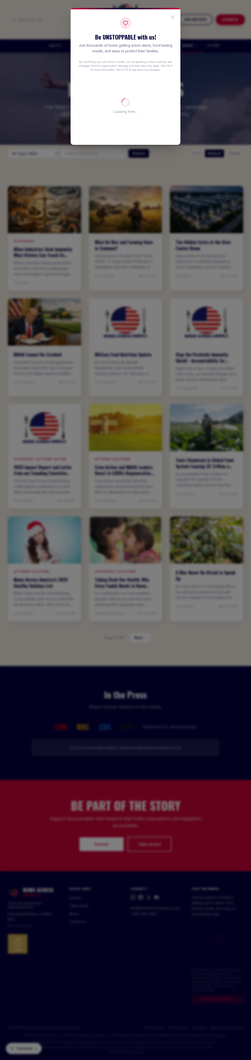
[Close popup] (172, 17)
